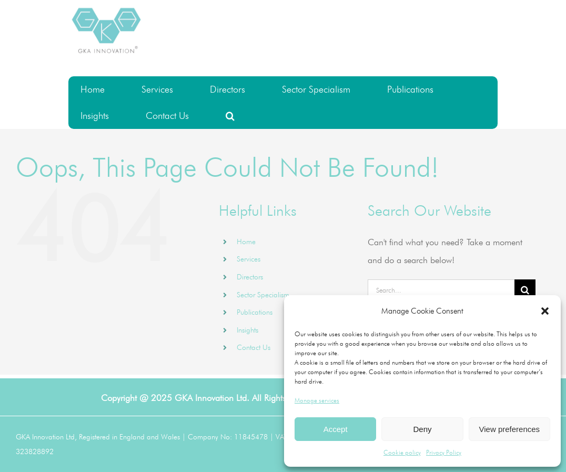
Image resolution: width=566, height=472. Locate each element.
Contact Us (253, 347)
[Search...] (441, 289)
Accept (336, 429)
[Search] (524, 289)
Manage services (317, 400)
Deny (422, 429)
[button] (545, 311)
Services (248, 259)
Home (246, 241)
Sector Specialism (263, 294)
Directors (250, 277)
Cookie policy (402, 452)
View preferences (509, 429)
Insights (247, 330)
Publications (254, 312)
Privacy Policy (443, 452)
